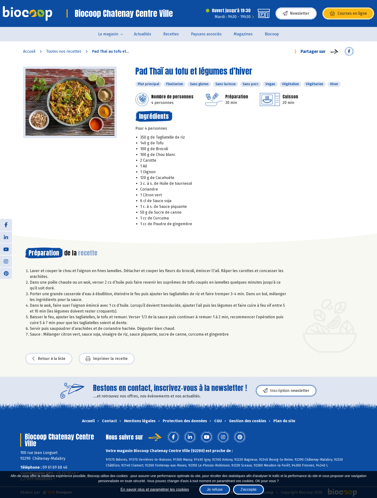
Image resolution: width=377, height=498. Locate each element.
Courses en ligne (348, 13)
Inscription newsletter (286, 390)
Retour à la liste (48, 358)
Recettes (171, 34)
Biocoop (272, 34)
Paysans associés (206, 34)
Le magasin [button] (108, 34)
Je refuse (215, 489)
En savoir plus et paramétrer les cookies (154, 489)
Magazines (243, 34)
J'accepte (248, 489)
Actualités (142, 34)
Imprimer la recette (107, 358)
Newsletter (296, 13)
